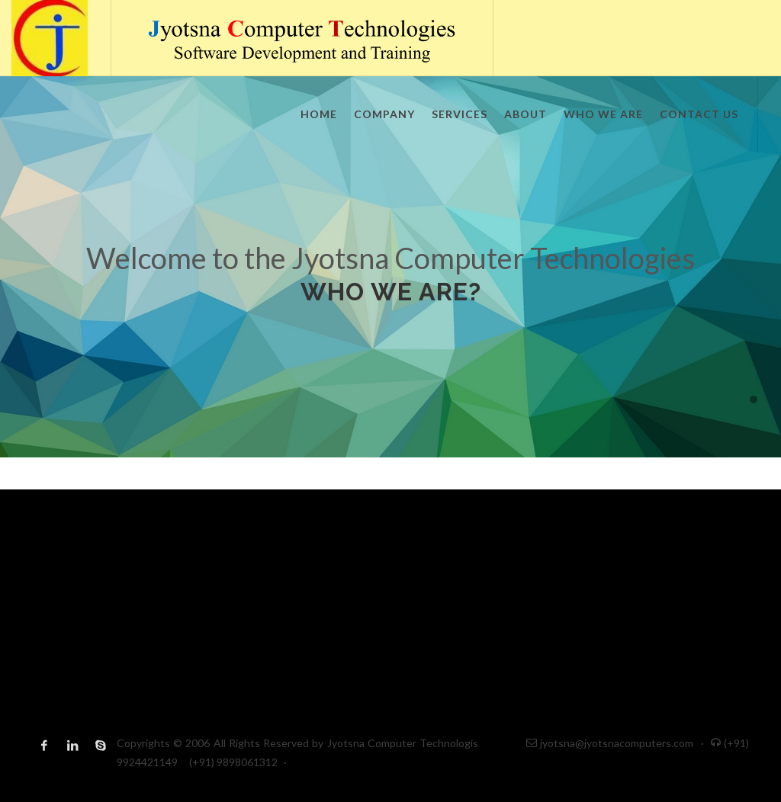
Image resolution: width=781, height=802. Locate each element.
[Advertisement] (390, 596)
